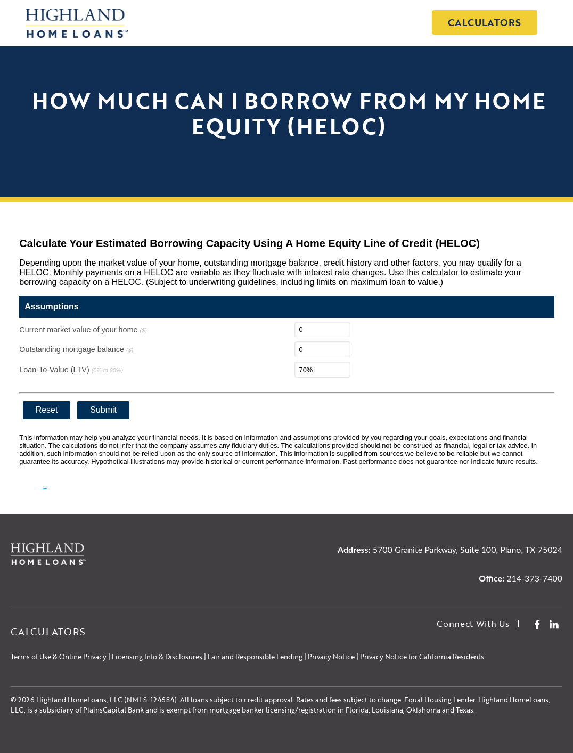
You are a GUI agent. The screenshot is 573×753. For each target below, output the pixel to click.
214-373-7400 (534, 578)
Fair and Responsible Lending (255, 656)
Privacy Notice (331, 656)
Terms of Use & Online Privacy (59, 656)
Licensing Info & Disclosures (157, 656)
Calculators (484, 22)
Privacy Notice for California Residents (422, 656)
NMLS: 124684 (151, 699)
